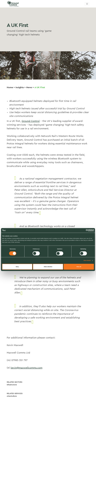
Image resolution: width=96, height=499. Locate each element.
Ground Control (31, 121)
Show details (87, 260)
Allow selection (48, 266)
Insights (20, 87)
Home (10, 87)
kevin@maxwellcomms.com (26, 368)
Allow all (78, 266)
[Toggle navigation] (87, 4)
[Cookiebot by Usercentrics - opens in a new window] (83, 230)
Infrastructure (12, 385)
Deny (17, 266)
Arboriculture (12, 396)
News (29, 87)
